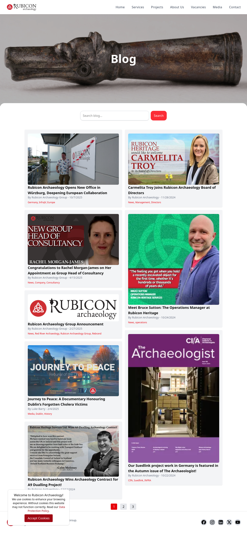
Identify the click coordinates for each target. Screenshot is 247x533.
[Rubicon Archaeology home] (21, 7)
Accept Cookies (38, 518)
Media (217, 7)
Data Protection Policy (46, 509)
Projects (157, 7)
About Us (177, 7)
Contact (235, 7)
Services (138, 7)
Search (159, 116)
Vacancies (198, 7)
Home (120, 7)
